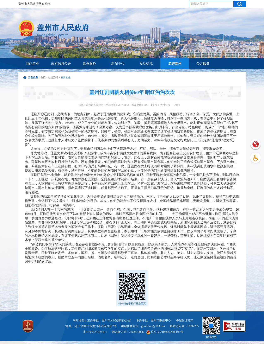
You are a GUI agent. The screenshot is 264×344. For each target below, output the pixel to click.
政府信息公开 (61, 63)
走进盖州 (174, 63)
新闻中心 (117, 63)
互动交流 (146, 63)
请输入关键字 (199, 3)
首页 (43, 77)
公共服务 (203, 63)
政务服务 (89, 63)
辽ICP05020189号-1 (95, 331)
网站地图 (78, 320)
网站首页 (32, 63)
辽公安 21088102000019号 (164, 331)
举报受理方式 (184, 320)
